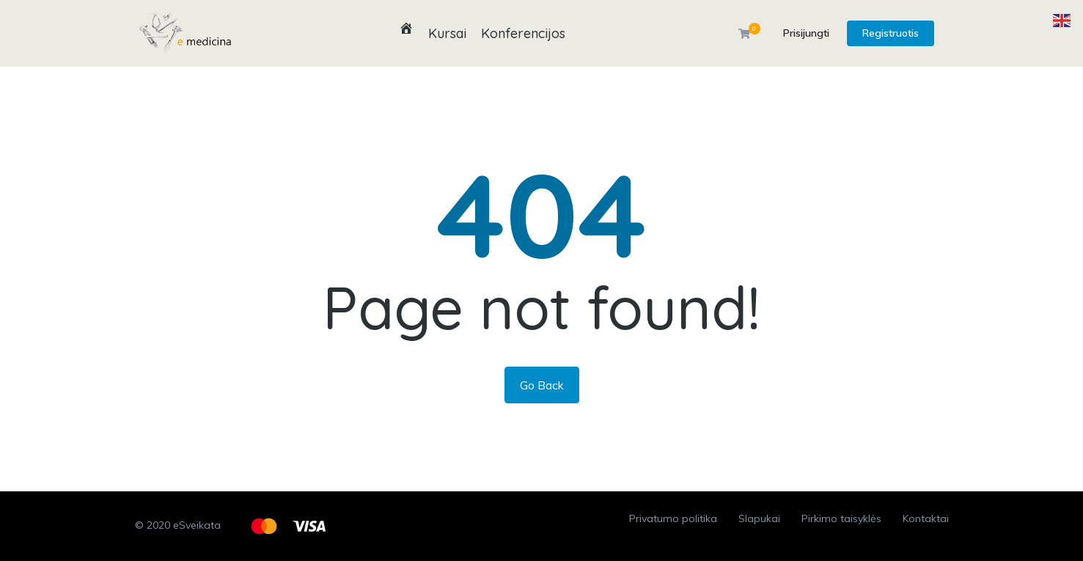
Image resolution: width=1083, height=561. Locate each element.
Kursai (447, 33)
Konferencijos (523, 33)
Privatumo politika (673, 518)
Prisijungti (806, 33)
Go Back (542, 385)
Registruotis (890, 33)
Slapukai (759, 518)
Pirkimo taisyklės (841, 518)
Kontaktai (926, 518)
